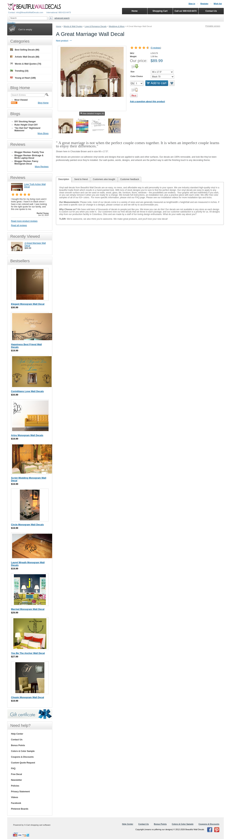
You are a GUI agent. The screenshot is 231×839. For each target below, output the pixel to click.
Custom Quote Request (23, 762)
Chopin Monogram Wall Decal (27, 697)
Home (58, 26)
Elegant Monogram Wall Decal (27, 304)
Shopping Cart (159, 11)
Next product (64, 40)
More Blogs (43, 133)
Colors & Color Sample (23, 751)
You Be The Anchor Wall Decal (28, 653)
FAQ (13, 768)
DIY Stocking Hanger (25, 121)
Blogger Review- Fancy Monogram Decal (26, 162)
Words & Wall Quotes (73, 26)
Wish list (218, 4)
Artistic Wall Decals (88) (24, 56)
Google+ (11, 23)
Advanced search (62, 18)
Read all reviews (19, 225)
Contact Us (16, 739)
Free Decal (16, 774)
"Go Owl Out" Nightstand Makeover (27, 129)
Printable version (212, 26)
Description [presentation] (63, 179)
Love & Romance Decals (95, 26)
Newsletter (16, 780)
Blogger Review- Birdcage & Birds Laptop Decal (28, 156)
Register (204, 4)
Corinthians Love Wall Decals (27, 391)
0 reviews (155, 48)
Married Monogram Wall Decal (27, 609)
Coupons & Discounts (22, 757)
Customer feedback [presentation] (129, 179)
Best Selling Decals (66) (24, 49)
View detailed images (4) (92, 114)
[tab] (63, 179)
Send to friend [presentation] (81, 179)
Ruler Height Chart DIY (26, 125)
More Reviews (42, 166)
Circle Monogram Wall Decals (27, 524)
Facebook (16, 803)
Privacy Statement (20, 791)
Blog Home (43, 103)
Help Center (17, 734)
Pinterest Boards (19, 809)
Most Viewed (20, 100)
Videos (14, 797)
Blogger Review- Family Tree (29, 152)
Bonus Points (18, 745)
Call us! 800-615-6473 (186, 11)
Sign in (191, 4)
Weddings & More (117, 26)
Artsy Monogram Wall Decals (27, 435)
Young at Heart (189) (23, 77)
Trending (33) (19, 70)
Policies (15, 786)
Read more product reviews (24, 221)
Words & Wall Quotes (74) (25, 63)
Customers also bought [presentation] (104, 179)
